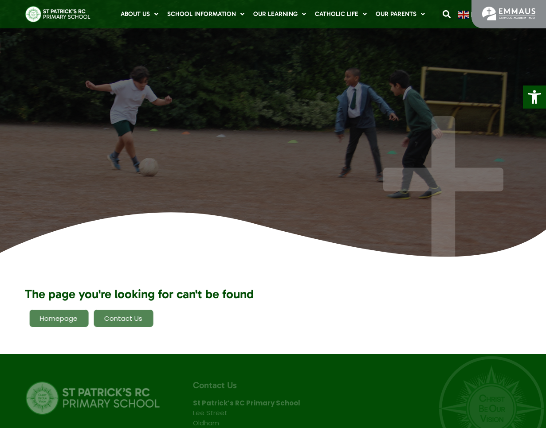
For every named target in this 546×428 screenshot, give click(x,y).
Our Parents (400, 14)
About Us (139, 14)
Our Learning (279, 14)
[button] (534, 97)
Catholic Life (341, 14)
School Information (205, 14)
